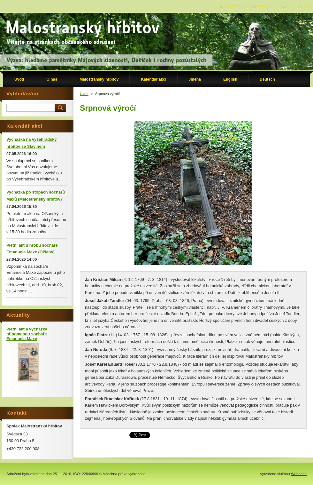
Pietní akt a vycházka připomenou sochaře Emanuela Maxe (26, 334)
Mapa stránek (267, 6)
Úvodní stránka (236, 6)
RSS (290, 6)
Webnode (299, 474)
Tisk (306, 6)
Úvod (84, 94)
